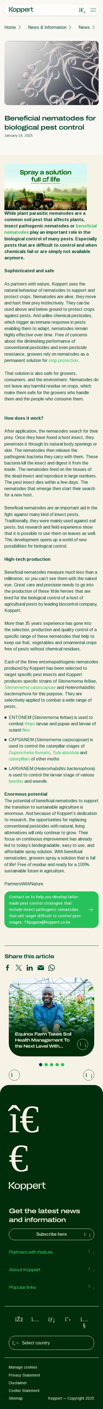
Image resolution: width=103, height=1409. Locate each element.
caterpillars (19, 759)
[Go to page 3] (51, 1064)
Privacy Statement (24, 1375)
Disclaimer (18, 1383)
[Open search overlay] (82, 10)
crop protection (63, 360)
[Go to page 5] (62, 1064)
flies (26, 730)
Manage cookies (23, 1367)
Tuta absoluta (65, 752)
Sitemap (16, 1398)
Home (10, 27)
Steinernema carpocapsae (30, 687)
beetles (16, 781)
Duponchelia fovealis (29, 752)
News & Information (47, 27)
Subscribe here (64, 1234)
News (84, 27)
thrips (30, 723)
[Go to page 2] (46, 1064)
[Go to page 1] (40, 1064)
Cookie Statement (24, 1390)
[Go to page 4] (57, 1064)
